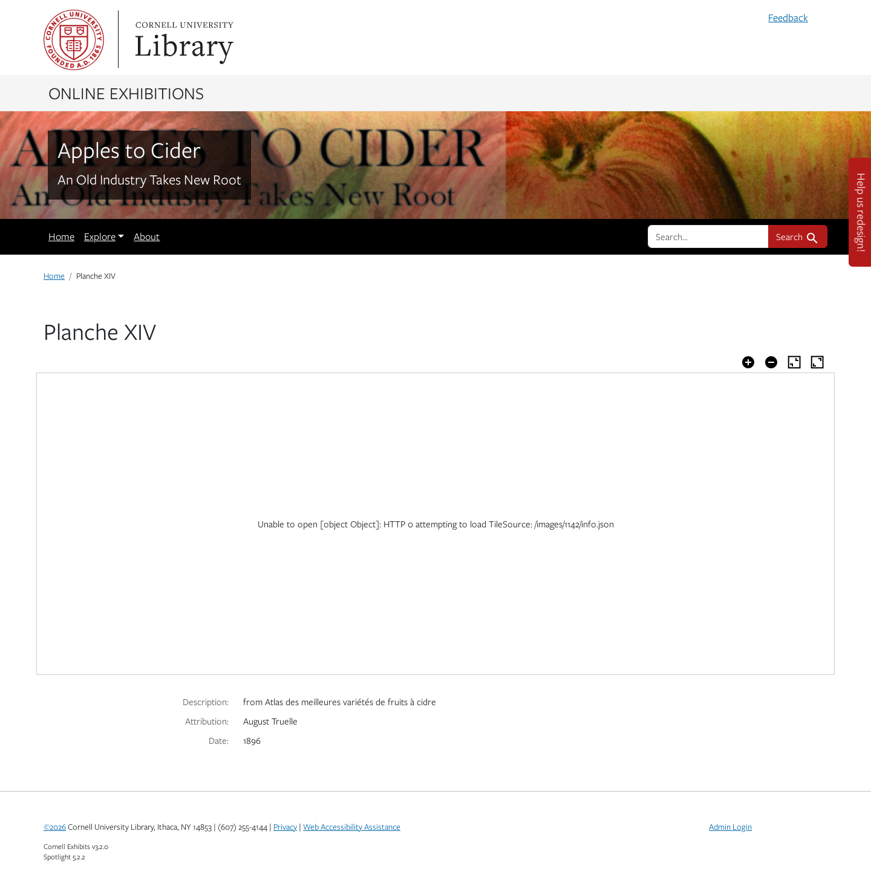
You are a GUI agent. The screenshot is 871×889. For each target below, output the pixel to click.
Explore (100, 236)
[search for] (708, 236)
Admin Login (730, 826)
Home (61, 236)
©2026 (55, 826)
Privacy (285, 826)
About (147, 236)
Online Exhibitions (126, 92)
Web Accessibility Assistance (351, 826)
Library (182, 40)
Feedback (788, 17)
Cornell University (74, 40)
